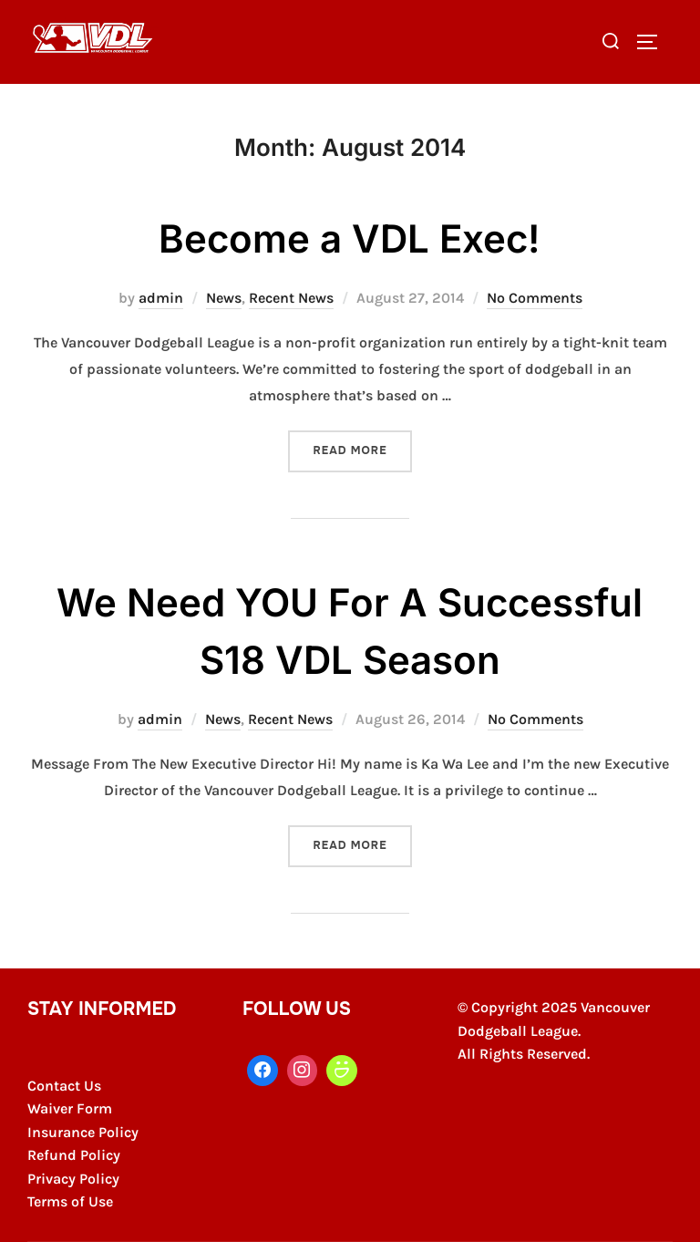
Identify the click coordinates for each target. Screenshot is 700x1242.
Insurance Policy (83, 1132)
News (224, 297)
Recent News (291, 297)
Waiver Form (69, 1108)
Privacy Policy (73, 1178)
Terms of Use (70, 1201)
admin (161, 297)
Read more (362, 449)
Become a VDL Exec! (349, 238)
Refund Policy (73, 1155)
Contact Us (64, 1085)
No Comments (534, 297)
